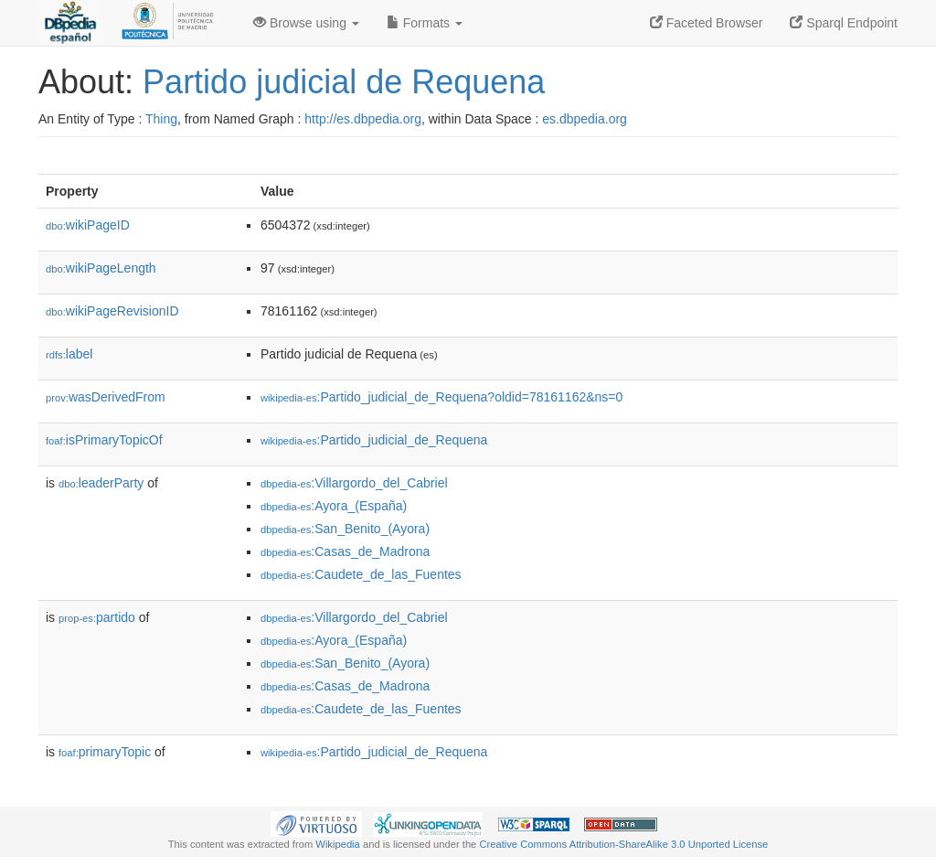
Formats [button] (425, 23)
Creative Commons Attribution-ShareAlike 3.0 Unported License (623, 844)
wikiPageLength (101, 268)
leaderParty (101, 483)
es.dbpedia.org (584, 119)
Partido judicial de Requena (344, 82)
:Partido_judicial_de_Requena (374, 440)
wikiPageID (88, 225)
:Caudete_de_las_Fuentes (361, 574)
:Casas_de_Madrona (345, 551)
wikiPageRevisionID (112, 311)
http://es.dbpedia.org (362, 119)
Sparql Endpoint (844, 23)
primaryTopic (104, 751)
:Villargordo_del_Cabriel (354, 483)
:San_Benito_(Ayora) (345, 528)
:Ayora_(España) (334, 505)
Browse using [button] (306, 23)
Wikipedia (337, 844)
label (69, 354)
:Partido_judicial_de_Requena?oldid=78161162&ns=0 (441, 397)
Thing (161, 119)
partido (96, 617)
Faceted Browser (706, 23)
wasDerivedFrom (105, 397)
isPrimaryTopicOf (104, 440)
